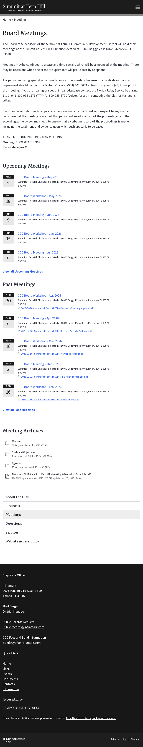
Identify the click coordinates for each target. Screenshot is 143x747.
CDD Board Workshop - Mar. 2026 (40, 341)
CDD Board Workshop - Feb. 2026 (40, 387)
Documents (10, 679)
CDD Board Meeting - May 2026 (38, 177)
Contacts (9, 684)
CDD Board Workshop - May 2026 (40, 196)
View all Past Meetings (19, 410)
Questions (14, 523)
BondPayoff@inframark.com (22, 643)
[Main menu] (137, 7)
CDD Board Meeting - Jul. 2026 (38, 252)
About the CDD (17, 497)
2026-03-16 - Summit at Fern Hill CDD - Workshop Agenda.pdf (52, 353)
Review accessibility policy (21, 708)
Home (7, 19)
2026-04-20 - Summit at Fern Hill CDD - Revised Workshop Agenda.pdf (57, 308)
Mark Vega (10, 606)
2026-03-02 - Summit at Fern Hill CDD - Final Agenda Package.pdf (54, 376)
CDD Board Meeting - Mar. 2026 (38, 364)
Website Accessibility (22, 541)
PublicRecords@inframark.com (23, 627)
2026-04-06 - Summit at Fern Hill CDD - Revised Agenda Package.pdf (56, 331)
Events (7, 674)
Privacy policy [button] (118, 739)
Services (12, 532)
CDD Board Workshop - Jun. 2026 (40, 233)
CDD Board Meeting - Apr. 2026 (38, 318)
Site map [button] (135, 739)
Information (11, 689)
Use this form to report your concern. (91, 718)
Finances (13, 506)
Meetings (13, 515)
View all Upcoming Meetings (23, 271)
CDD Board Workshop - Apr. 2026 (39, 295)
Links (6, 669)
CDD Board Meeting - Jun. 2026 (38, 215)
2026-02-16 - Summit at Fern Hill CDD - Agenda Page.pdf (50, 399)
